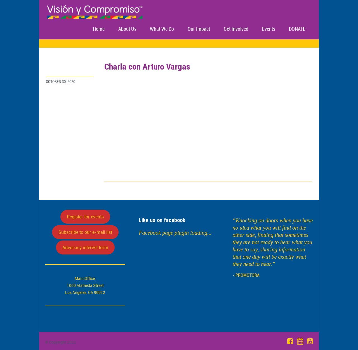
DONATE (297, 29)
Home (99, 29)
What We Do (162, 29)
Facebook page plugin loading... (175, 233)
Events (268, 29)
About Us (127, 29)
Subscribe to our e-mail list (85, 232)
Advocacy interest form (85, 247)
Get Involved (236, 29)
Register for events (85, 217)
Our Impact (199, 29)
